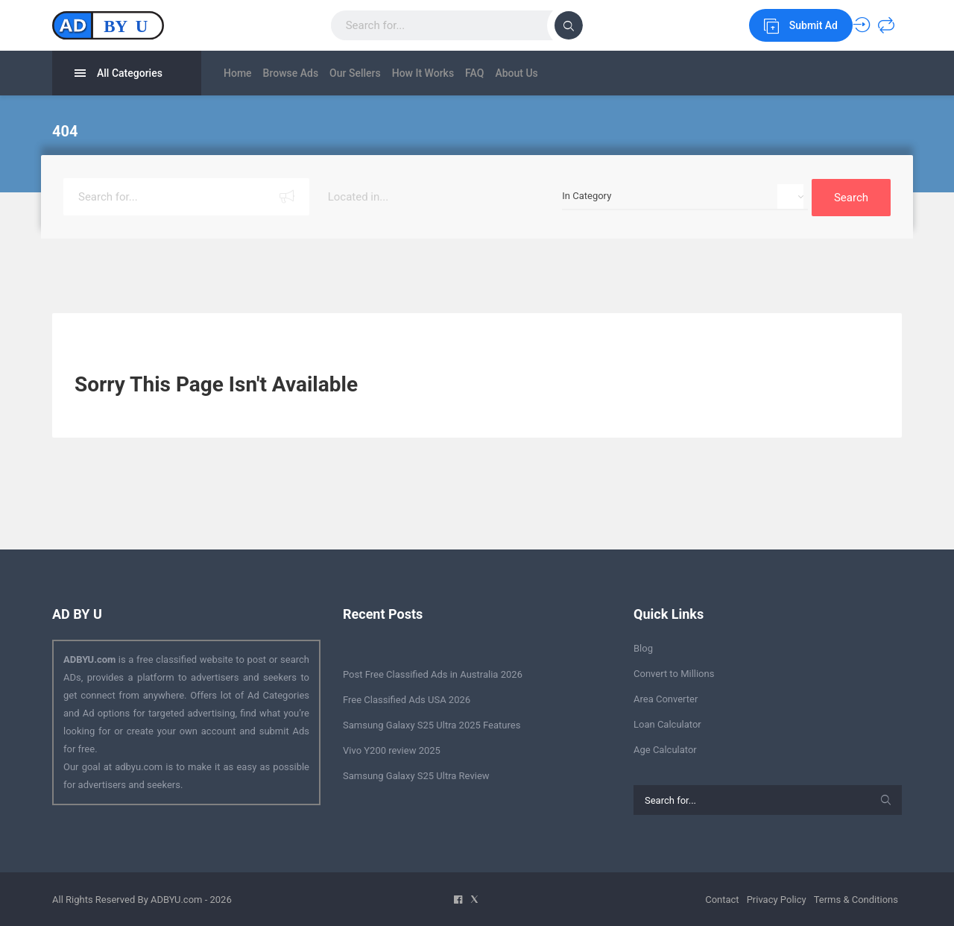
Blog (643, 646)
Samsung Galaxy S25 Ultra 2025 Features (431, 723)
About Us (572, 73)
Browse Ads (302, 73)
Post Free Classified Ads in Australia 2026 (432, 672)
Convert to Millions (674, 672)
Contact (722, 898)
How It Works (456, 73)
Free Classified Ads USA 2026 (406, 698)
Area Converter (666, 697)
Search (851, 196)
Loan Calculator (667, 722)
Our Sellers (377, 73)
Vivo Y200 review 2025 (391, 749)
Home (238, 73)
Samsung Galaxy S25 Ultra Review (416, 774)
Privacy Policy (776, 898)
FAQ (519, 73)
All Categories (118, 73)
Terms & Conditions (856, 898)
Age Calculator (665, 748)
